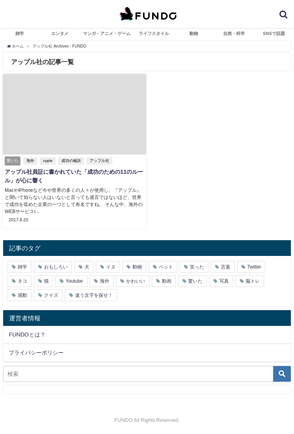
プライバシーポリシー (36, 352)
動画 (166, 281)
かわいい (135, 281)
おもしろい (56, 267)
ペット (166, 267)
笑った (197, 267)
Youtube (74, 281)
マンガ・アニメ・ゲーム (106, 33)
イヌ (111, 267)
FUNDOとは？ (27, 334)
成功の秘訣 (71, 160)
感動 (22, 295)
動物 (193, 33)
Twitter (254, 267)
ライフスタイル (154, 33)
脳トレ (253, 281)
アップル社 (99, 160)
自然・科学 (234, 33)
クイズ (51, 295)
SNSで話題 (274, 33)
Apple (48, 160)
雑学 (19, 33)
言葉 (225, 267)
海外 (30, 160)
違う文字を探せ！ (94, 295)
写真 (224, 281)
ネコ (22, 281)
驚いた (195, 281)
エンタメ (59, 33)
